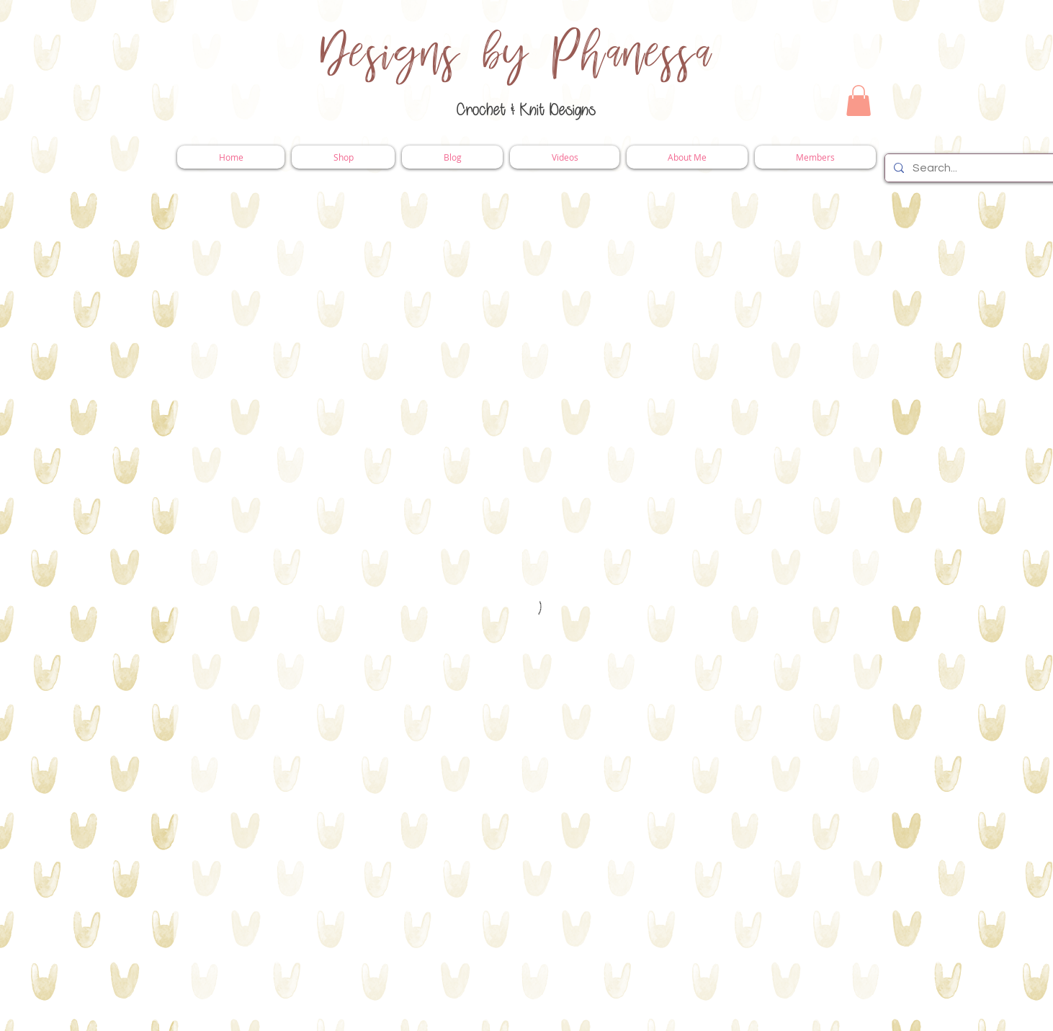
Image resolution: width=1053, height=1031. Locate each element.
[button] (858, 100)
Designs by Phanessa (517, 54)
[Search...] (971, 168)
